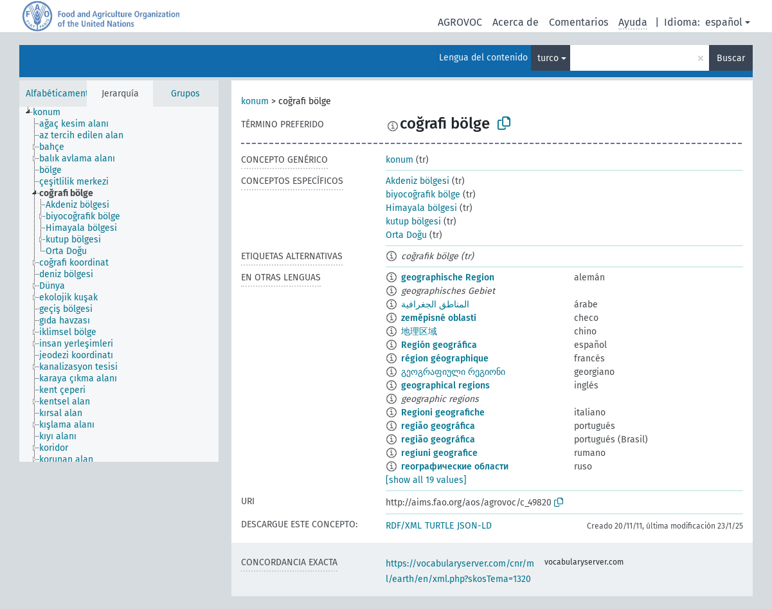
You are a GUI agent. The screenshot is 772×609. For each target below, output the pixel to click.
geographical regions (445, 385)
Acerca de (515, 22)
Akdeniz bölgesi (417, 181)
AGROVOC (460, 22)
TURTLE (439, 525)
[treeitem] (52, 112)
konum (255, 101)
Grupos (185, 93)
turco (548, 58)
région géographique (445, 358)
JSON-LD (474, 525)
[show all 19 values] (426, 480)
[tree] (119, 284)
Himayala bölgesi (421, 208)
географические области (454, 466)
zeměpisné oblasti (438, 318)
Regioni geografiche (443, 412)
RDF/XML (404, 525)
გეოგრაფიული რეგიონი (453, 372)
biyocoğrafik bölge (423, 194)
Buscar (731, 58)
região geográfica (438, 426)
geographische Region (447, 277)
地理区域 (419, 331)
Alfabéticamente (60, 93)
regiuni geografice (439, 453)
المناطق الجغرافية (435, 304)
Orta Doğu (406, 235)
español (723, 22)
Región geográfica (439, 345)
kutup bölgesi (413, 221)
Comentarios (578, 22)
